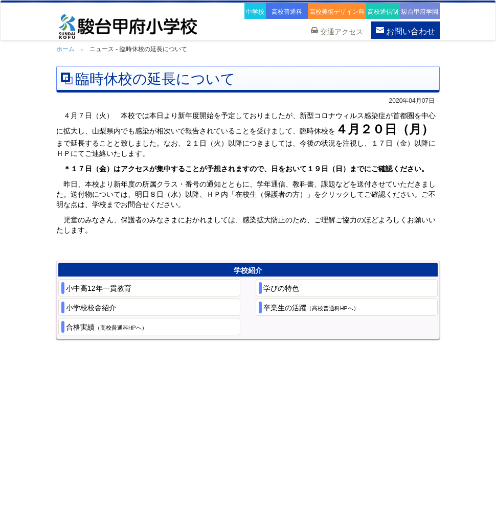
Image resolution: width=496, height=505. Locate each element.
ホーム (65, 49)
